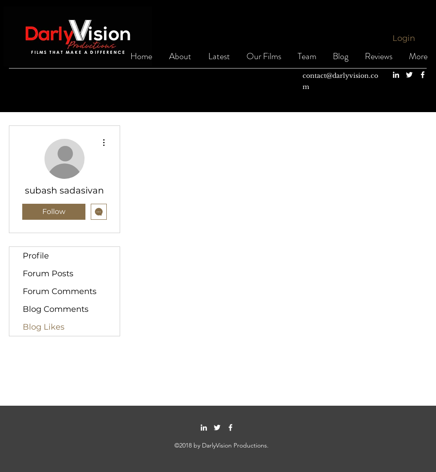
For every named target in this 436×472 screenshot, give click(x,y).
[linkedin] (396, 74)
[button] (263, 56)
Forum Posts (48, 273)
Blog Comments (56, 309)
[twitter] (409, 74)
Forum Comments (60, 291)
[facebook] (422, 74)
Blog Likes (44, 327)
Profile (36, 256)
